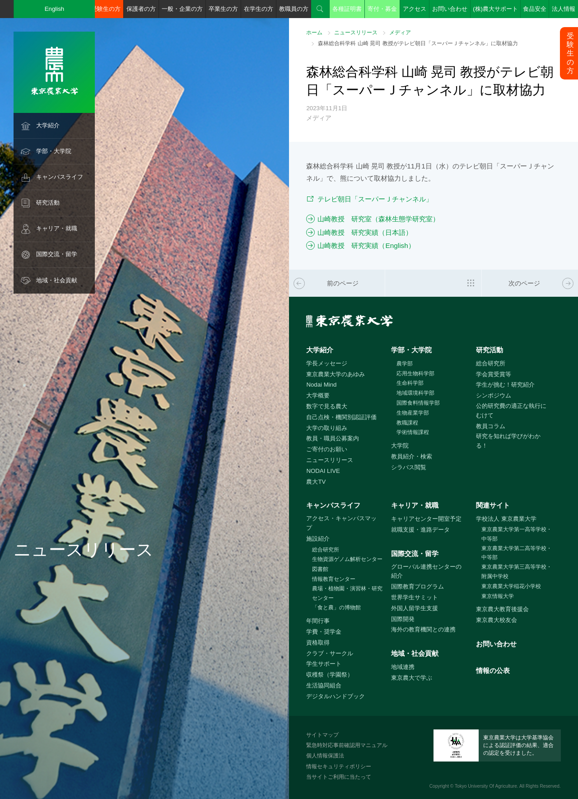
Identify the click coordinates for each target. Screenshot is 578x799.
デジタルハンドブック (335, 696)
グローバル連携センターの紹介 (426, 571)
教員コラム (490, 426)
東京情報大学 (497, 596)
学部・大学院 (53, 151)
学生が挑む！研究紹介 (505, 384)
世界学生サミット (414, 597)
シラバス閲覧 (408, 467)
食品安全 (534, 8)
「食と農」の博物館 (336, 607)
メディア (400, 32)
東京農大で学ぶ (411, 677)
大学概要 (318, 395)
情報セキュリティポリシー (338, 766)
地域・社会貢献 (56, 280)
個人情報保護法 (325, 755)
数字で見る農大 (326, 406)
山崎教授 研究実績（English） (366, 245)
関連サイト (493, 505)
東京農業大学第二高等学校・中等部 (516, 553)
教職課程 (407, 423)
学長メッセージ (326, 363)
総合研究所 (490, 363)
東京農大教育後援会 (502, 609)
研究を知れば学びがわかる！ (508, 441)
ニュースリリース (356, 32)
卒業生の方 (223, 8)
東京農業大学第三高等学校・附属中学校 (516, 571)
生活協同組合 (323, 685)
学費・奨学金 (323, 631)
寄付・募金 (382, 8)
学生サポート (323, 663)
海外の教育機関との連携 (423, 629)
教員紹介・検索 (411, 456)
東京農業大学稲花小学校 (511, 586)
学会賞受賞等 (493, 374)
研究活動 (48, 202)
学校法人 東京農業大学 (506, 518)
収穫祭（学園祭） (329, 674)
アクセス (414, 8)
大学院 (400, 445)
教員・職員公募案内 (332, 438)
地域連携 (403, 666)
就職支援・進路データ (420, 529)
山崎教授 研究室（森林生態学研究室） (378, 219)
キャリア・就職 (56, 228)
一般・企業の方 (182, 8)
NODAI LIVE (323, 470)
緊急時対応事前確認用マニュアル (346, 745)
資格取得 (318, 642)
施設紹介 (318, 538)
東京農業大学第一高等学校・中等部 (516, 534)
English (55, 8)
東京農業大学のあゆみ (335, 374)
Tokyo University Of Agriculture (486, 786)
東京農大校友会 (496, 620)
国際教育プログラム (417, 586)
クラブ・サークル (329, 653)
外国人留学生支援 (414, 608)
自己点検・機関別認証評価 (341, 417)
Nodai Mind (321, 384)
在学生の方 (258, 8)
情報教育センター (333, 579)
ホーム (314, 32)
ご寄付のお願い (326, 449)
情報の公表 (493, 670)
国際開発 (403, 619)
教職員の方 (293, 8)
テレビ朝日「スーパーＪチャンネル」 (375, 199)
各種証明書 (347, 8)
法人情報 (563, 8)
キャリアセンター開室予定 (426, 518)
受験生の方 (106, 8)
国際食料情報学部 (418, 403)
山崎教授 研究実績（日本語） (364, 232)
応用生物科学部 (415, 373)
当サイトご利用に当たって (338, 777)
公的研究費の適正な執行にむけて (511, 410)
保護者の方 (141, 8)
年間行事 (318, 620)
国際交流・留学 (56, 254)
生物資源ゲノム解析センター (347, 559)
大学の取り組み (326, 428)
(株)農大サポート (495, 8)
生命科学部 (410, 383)
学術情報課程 (412, 432)
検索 (320, 9)
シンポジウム (493, 395)
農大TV (316, 481)
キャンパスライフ (59, 176)
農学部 (404, 363)
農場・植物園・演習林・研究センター (347, 593)
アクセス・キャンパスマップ (341, 523)
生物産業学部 (412, 413)
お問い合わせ (449, 8)
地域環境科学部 (415, 393)
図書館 (320, 569)
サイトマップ (322, 735)
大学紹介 (48, 125)
